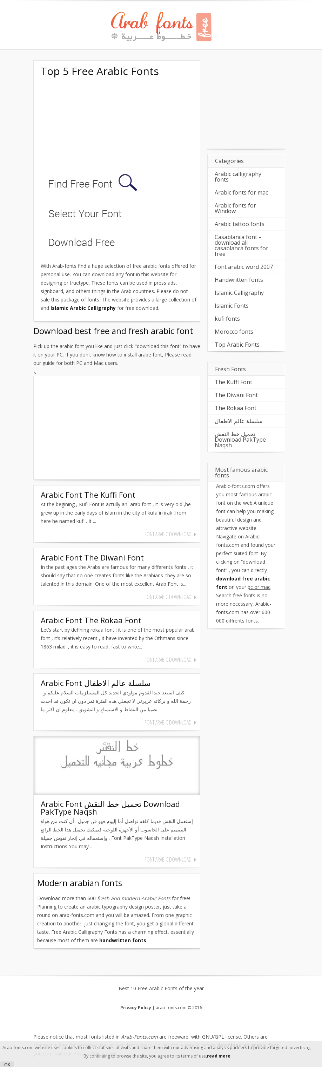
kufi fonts (227, 318)
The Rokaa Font (235, 408)
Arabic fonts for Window (235, 208)
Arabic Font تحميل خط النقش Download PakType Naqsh (110, 807)
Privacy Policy (135, 1008)
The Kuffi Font (233, 382)
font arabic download (168, 534)
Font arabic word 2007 (244, 267)
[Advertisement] (93, 125)
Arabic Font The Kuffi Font (88, 494)
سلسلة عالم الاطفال (238, 421)
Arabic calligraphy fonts (238, 176)
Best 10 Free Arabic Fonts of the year (161, 988)
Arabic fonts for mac (241, 192)
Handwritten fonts (239, 280)
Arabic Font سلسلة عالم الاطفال (95, 683)
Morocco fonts (234, 331)
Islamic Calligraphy (239, 293)
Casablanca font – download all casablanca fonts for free (241, 245)
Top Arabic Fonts (237, 344)
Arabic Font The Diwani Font (92, 557)
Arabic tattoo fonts (239, 224)
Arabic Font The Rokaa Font (91, 620)
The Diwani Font (236, 395)
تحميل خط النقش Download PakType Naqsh (240, 439)
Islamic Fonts (232, 306)
